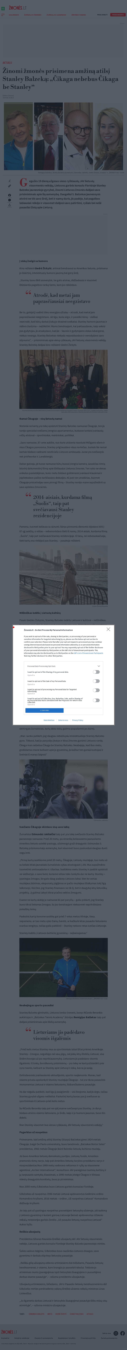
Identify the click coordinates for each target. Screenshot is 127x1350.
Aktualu (7, 66)
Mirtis (49, 1316)
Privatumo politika (88, 1338)
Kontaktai (5, 1338)
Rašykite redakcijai (22, 1338)
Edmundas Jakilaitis (36, 1316)
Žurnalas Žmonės (32, 18)
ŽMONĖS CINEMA (78, 18)
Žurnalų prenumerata (109, 1338)
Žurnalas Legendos (56, 18)
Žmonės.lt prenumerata (44, 1338)
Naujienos (14, 18)
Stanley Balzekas (76, 1316)
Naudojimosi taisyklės (66, 1338)
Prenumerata (118, 18)
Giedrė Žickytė (61, 1316)
